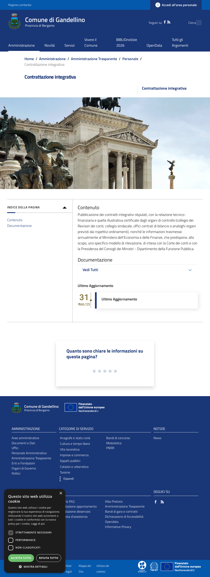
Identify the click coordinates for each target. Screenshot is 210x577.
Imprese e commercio (74, 455)
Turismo (65, 472)
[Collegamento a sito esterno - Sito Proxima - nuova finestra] (142, 566)
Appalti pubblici (70, 460)
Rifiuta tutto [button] (48, 558)
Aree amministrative (25, 437)
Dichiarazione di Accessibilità (124, 516)
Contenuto (14, 219)
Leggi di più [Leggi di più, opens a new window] (38, 523)
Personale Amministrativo (29, 453)
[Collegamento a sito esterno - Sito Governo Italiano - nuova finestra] (154, 566)
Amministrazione (52, 59)
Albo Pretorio (114, 501)
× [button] (60, 493)
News (157, 437)
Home (29, 59)
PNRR (110, 447)
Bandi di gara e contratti (121, 511)
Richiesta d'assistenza (72, 516)
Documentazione (19, 225)
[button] (65, 479)
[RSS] (161, 21)
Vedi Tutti (90, 270)
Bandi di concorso (118, 437)
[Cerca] (197, 22)
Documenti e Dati (23, 443)
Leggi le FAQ (66, 501)
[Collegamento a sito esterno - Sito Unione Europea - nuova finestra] (84, 408)
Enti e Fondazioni (23, 463)
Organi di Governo (24, 468)
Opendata (111, 521)
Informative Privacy (118, 526)
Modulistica (114, 443)
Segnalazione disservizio (74, 511)
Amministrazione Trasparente (94, 59)
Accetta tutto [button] (21, 558)
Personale (130, 59)
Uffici (15, 447)
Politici (16, 473)
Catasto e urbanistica (74, 466)
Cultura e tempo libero (75, 443)
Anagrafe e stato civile (75, 437)
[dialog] (34, 531)
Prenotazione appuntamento (77, 506)
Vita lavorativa (70, 449)
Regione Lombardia (19, 5)
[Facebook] (157, 21)
